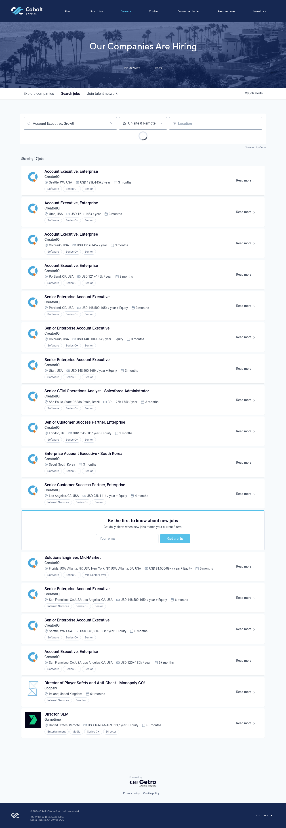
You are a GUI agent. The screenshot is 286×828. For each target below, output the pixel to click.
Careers (126, 11)
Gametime (53, 727)
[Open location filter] (256, 123)
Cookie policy (151, 793)
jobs (70, 93)
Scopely (51, 695)
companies (39, 93)
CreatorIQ (52, 177)
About (68, 11)
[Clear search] (111, 123)
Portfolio (96, 11)
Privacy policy (131, 793)
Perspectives (227, 11)
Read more (247, 181)
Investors (259, 11)
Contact (154, 11)
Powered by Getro (255, 147)
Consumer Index (189, 11)
